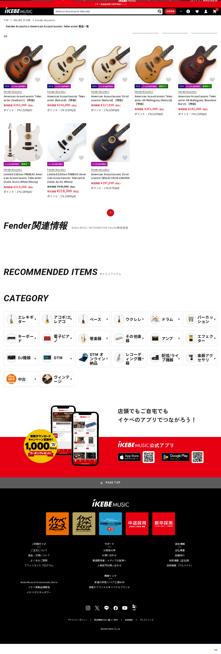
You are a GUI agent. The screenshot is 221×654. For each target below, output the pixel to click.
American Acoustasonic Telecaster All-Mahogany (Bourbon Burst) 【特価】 (197, 110)
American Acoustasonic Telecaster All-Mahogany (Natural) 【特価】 (153, 110)
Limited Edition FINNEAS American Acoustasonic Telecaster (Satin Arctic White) (66, 188)
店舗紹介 (180, 565)
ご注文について (38, 560)
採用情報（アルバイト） (180, 575)
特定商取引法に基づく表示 (106, 630)
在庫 (167, 46)
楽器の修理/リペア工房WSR (109, 592)
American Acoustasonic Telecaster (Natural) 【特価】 (66, 108)
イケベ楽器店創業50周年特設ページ (110, 12)
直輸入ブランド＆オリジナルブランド (109, 597)
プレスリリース (146, 630)
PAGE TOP (113, 492)
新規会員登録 (210, 4)
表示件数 (198, 46)
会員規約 (129, 630)
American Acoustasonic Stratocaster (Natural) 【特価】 (110, 108)
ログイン (195, 4)
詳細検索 (152, 20)
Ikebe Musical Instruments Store (39, 592)
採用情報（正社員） (180, 570)
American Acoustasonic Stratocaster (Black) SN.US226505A (110, 186)
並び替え (140, 46)
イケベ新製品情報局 (39, 597)
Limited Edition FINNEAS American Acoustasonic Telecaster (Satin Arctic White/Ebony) (23, 188)
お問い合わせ (109, 565)
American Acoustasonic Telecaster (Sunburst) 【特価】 (22, 108)
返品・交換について (39, 565)
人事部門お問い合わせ (109, 575)
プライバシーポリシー (77, 630)
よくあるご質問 (38, 570)
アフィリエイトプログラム (39, 575)
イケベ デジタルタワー (39, 602)
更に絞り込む (112, 46)
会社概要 (180, 560)
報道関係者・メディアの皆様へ (109, 570)
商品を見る (200, 645)
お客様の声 (109, 560)
